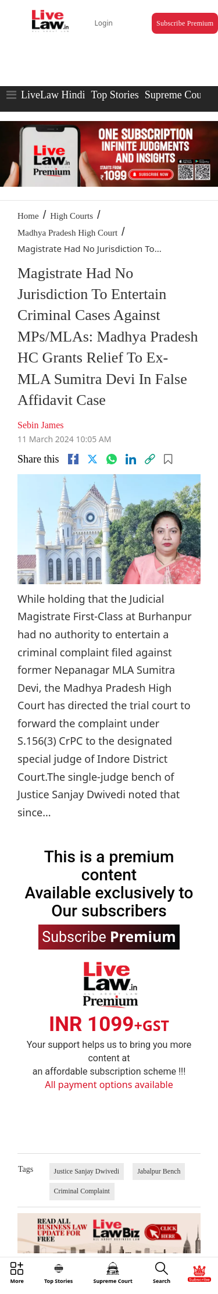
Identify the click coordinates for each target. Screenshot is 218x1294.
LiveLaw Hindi (53, 95)
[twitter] (92, 459)
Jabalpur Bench (158, 1171)
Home (28, 216)
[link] (150, 459)
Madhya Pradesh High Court (67, 232)
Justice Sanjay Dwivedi (87, 1171)
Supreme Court (177, 95)
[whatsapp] (111, 459)
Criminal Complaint (82, 1191)
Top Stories (114, 95)
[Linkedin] (131, 459)
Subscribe (109, 936)
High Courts (71, 216)
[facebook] (73, 459)
